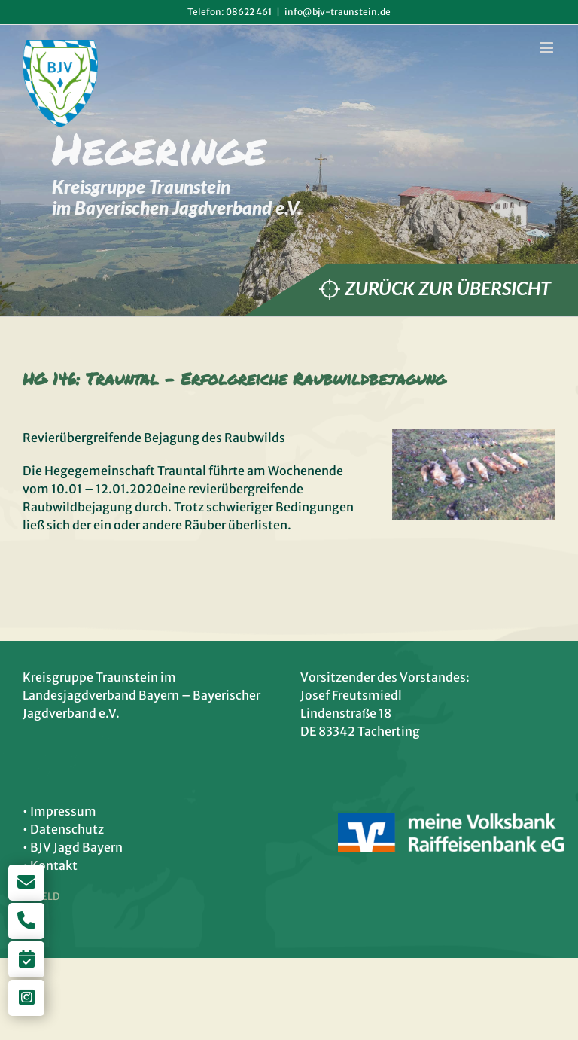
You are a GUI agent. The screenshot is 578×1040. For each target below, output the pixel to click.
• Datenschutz (63, 829)
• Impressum (59, 811)
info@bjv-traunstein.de (337, 11)
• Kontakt (50, 865)
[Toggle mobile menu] (547, 48)
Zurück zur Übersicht (448, 288)
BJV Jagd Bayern (76, 847)
